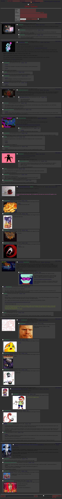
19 (6, 496)
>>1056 (6, 295)
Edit (40, 24)
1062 (16, 432)
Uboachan (3, 1)
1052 (20, 471)
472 (38, 388)
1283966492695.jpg (9, 201)
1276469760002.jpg (6, 260)
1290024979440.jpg (6, 41)
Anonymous (6, 82)
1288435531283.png (9, 472)
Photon (58, 1)
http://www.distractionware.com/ (41, 47)
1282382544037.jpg (6, 185)
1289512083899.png (9, 244)
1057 (18, 293)
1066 (38, 90)
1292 (20, 82)
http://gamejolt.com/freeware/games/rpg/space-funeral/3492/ (28, 124)
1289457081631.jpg (9, 231)
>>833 (19, 203)
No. (32, 24)
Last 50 (55, 186)
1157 (20, 75)
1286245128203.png (6, 152)
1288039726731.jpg (9, 340)
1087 (20, 242)
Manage (38, 2)
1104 (39, 161)
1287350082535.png (6, 318)
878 (36, 118)
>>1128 (6, 64)
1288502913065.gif (25, 273)
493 (43, 186)
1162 (36, 29)
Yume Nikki (10, 1)
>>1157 (6, 84)
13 (23, 495)
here (14, 59)
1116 (18, 136)
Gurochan (51, 1)
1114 (20, 174)
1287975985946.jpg (25, 324)
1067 (40, 97)
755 (54, 444)
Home (29, 2)
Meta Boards (22, 1)
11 (20, 495)
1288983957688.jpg (6, 88)
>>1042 (19, 342)
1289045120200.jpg (9, 354)
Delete (37, 24)
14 (25, 495)
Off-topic (33, 1)
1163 (36, 34)
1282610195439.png (9, 411)
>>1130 (6, 74)
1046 (20, 339)
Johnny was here (24, 388)
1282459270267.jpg (18, 395)
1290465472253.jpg (6, 23)
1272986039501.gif (6, 387)
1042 (36, 323)
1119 (19, 103)
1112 (20, 133)
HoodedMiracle (41, 444)
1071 (17, 312)
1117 (39, 42)
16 (29, 495)
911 (34, 153)
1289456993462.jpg (9, 214)
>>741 (19, 245)
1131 (17, 72)
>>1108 (22, 130)
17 (30, 495)
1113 (17, 168)
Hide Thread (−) (58, 23)
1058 (25, 480)
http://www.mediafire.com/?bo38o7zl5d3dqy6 (43, 279)
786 (28, 394)
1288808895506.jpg (9, 481)
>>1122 (6, 77)
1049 (27, 462)
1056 (22, 286)
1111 (32, 128)
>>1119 (6, 111)
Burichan (46, 1)
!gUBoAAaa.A (27, 97)
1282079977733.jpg (6, 443)
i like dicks (22, 97)
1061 (23, 423)
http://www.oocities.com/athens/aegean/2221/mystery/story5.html (17, 302)
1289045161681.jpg (9, 370)
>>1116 (6, 148)
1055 (33, 272)
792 (21, 410)
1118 (20, 146)
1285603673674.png (6, 116)
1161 (34, 24)
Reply (43, 24)
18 (32, 495)
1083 (20, 230)
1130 (19, 62)
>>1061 (6, 434)
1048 (20, 458)
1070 (20, 369)
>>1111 (6, 141)
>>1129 (6, 68)
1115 (24, 180)
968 (37, 320)
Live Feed (33, 2)
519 (39, 262)
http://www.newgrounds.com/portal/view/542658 (25, 155)
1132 (24, 109)
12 (22, 495)
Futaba (55, 1)
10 (18, 495)
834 (20, 200)
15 (27, 495)
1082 (20, 213)
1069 (20, 353)
